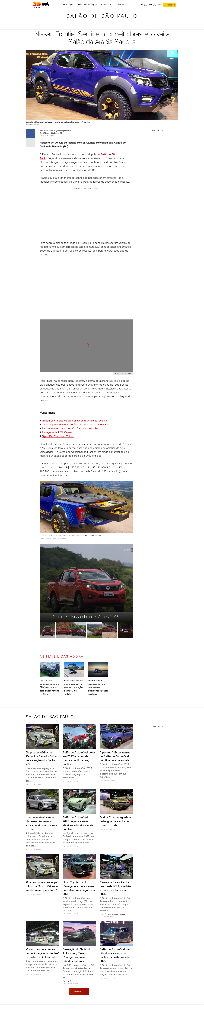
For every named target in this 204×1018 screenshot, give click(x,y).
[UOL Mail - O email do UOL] (148, 5)
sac (141, 5)
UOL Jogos (68, 4)
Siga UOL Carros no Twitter (58, 436)
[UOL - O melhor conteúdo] (41, 5)
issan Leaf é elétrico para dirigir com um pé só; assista (75, 420)
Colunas (120, 4)
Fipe (106, 424)
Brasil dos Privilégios (87, 4)
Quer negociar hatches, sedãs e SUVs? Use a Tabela (73, 424)
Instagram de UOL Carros (57, 432)
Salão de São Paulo (102, 16)
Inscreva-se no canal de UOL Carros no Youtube (70, 428)
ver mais (79, 991)
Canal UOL (106, 4)
